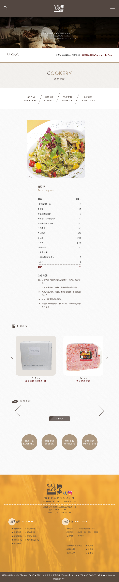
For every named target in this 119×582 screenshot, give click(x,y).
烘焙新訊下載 (33, 540)
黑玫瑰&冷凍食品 (74, 546)
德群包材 (71, 549)
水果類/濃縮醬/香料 (87, 529)
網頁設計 (57, 579)
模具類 (90, 546)
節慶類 (90, 549)
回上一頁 (59, 419)
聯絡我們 (31, 532)
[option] (36, 359)
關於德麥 (18, 529)
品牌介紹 (31, 529)
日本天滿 (71, 553)
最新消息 (18, 532)
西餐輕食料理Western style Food (97, 55)
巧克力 (81, 536)
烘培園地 (66, 55)
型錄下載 (18, 540)
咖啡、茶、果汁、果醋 (88, 532)
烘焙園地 (18, 536)
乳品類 (70, 532)
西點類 (70, 536)
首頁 (58, 55)
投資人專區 (32, 536)
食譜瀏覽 (18, 544)
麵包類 (70, 529)
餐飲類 (90, 553)
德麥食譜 (76, 55)
